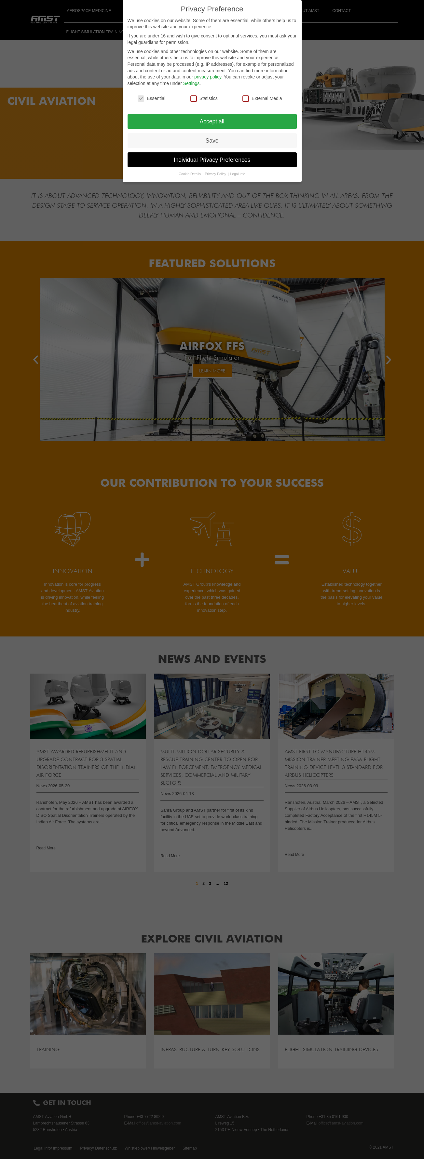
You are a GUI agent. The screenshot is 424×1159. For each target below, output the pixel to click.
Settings (191, 83)
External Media (262, 98)
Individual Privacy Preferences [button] (212, 160)
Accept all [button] (212, 121)
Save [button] (212, 140)
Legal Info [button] (237, 174)
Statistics (204, 98)
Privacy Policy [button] (216, 174)
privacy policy (207, 76)
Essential (151, 98)
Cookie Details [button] (190, 174)
